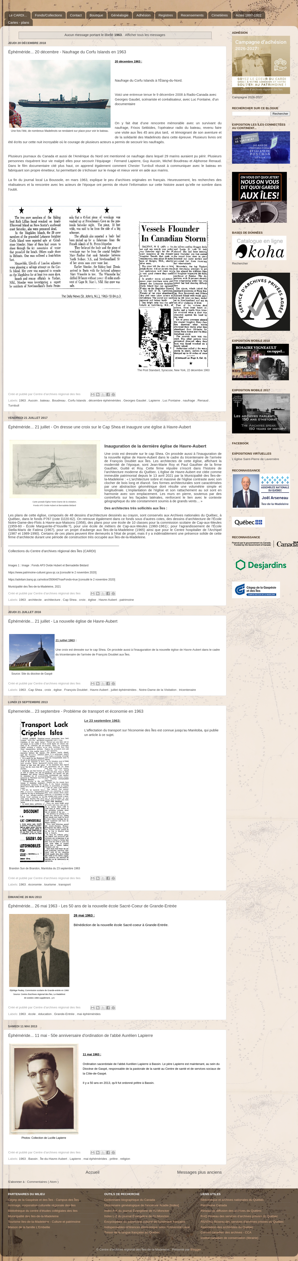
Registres (166, 15)
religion (125, 1158)
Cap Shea (70, 599)
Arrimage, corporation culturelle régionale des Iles (42, 1205)
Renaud (203, 400)
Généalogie (120, 15)
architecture (52, 599)
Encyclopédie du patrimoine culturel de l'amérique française (144, 1221)
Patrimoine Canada (214, 1205)
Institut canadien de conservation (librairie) (229, 1238)
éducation (45, 1014)
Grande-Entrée (64, 1014)
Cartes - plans (18, 22)
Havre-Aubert (108, 599)
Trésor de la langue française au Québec (132, 1232)
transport (64, 884)
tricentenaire (187, 689)
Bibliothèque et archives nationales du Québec (232, 1199)
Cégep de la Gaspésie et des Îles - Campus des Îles (43, 1199)
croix (82, 599)
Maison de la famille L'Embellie (29, 1227)
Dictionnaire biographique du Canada (129, 1199)
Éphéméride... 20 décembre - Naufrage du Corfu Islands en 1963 (67, 52)
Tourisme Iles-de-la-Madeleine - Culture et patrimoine (44, 1221)
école (32, 1014)
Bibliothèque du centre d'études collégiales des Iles (43, 1210)
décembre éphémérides (105, 400)
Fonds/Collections (48, 15)
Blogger (195, 1249)
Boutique (96, 15)
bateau (45, 400)
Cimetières (220, 15)
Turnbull (13, 405)
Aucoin (33, 400)
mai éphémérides (89, 1014)
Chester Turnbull (140, 166)
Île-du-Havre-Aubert (54, 1158)
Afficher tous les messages (145, 35)
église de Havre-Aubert (186, 649)
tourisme (50, 884)
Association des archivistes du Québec (227, 1227)
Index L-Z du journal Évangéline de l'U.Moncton (136, 1216)
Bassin (33, 1158)
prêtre (114, 1158)
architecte (35, 599)
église (92, 599)
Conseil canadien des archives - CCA (226, 1232)
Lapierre (155, 400)
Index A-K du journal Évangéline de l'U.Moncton (136, 1210)
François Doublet (76, 689)
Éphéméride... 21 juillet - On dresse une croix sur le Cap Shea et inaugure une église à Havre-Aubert (99, 427)
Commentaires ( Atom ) (43, 1181)
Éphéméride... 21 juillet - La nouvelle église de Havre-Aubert (62, 621)
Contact (76, 15)
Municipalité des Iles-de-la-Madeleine (33, 1216)
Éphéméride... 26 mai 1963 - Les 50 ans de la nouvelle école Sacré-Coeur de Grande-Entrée (92, 906)
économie (35, 884)
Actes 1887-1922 (248, 15)
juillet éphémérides (124, 689)
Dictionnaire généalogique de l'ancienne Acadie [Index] (141, 1205)
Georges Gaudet (135, 400)
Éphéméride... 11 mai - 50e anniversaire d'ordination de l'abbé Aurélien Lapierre (80, 1035)
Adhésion (143, 15)
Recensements (192, 15)
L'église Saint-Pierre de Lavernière (255, 459)
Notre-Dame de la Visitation (158, 689)
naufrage (189, 400)
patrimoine (126, 599)
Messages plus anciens (199, 1172)
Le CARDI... (18, 15)
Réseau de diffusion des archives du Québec (231, 1210)
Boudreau (59, 400)
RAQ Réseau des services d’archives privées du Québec (239, 1216)
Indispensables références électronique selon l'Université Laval (147, 1227)
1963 (23, 400)
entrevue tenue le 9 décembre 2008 (156, 94)
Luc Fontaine (172, 400)
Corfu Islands (77, 400)
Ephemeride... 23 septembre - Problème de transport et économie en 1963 (75, 711)
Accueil (92, 1172)
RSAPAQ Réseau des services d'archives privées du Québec (242, 1221)
